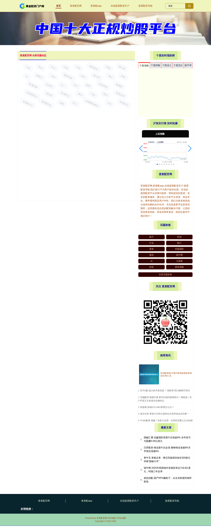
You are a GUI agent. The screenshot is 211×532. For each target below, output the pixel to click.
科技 (151, 267)
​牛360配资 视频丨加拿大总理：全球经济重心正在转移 (166, 420)
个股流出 (178, 65)
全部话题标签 (165, 274)
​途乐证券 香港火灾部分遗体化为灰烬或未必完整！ (164, 413)
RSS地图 (111, 518)
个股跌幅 (155, 65)
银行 (179, 243)
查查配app (96, 6)
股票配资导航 (145, 6)
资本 (151, 249)
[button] (141, 148)
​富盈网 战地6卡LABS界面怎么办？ (157, 407)
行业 (151, 243)
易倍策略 (179, 267)
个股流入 (167, 65)
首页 (58, 6)
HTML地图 (121, 518)
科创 (179, 237)
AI (151, 261)
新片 (151, 237)
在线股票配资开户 (120, 6)
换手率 (188, 65)
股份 (151, 255)
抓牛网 (179, 255)
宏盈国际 (179, 249)
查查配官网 (76, 6)
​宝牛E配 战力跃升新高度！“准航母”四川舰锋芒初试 (165, 390)
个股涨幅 (144, 65)
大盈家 (179, 261)
